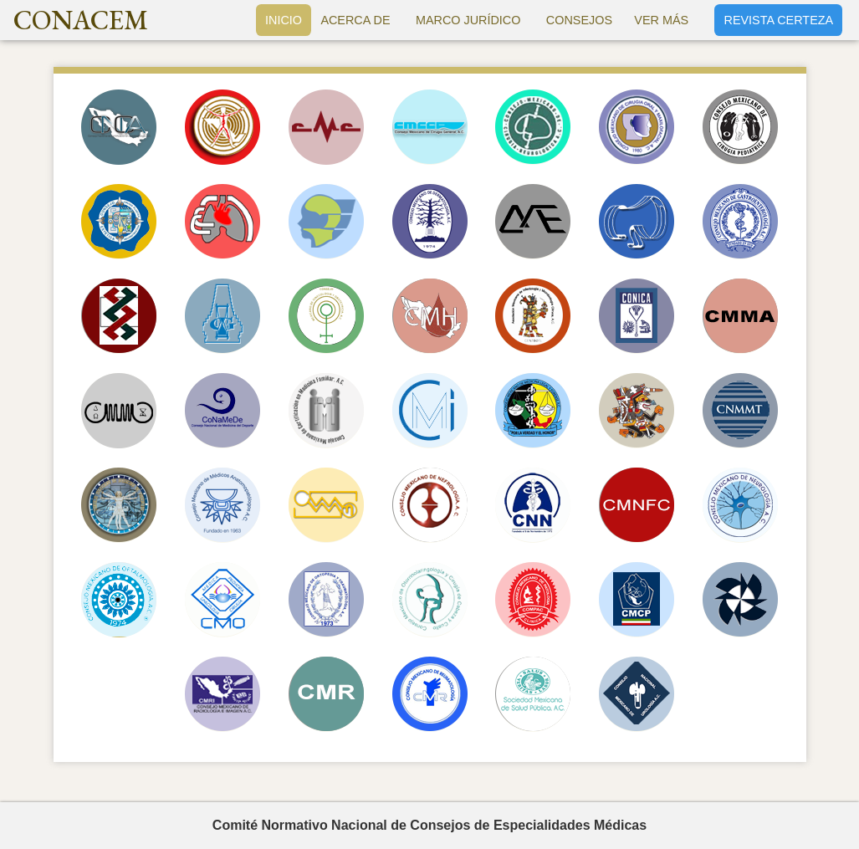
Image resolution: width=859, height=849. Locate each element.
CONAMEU (636, 694)
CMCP (740, 127)
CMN (430, 505)
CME (532, 221)
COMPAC (532, 599)
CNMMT (740, 410)
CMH (430, 316)
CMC (326, 127)
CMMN (326, 505)
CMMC (118, 410)
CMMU (118, 505)
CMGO (326, 316)
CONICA (636, 316)
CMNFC (636, 505)
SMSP (532, 694)
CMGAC (118, 316)
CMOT (326, 599)
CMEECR (636, 221)
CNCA (118, 127)
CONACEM (80, 20)
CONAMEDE (222, 410)
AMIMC (532, 316)
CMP (740, 599)
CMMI (430, 410)
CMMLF (532, 410)
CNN (532, 505)
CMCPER (118, 221)
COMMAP (222, 505)
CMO (118, 599)
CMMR (636, 410)
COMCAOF (326, 221)
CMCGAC (430, 127)
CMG (740, 221)
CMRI (222, 694)
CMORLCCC (430, 599)
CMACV (222, 127)
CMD (430, 221)
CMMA (740, 316)
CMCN (532, 127)
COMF (636, 127)
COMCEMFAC (326, 410)
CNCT (222, 221)
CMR (326, 694)
